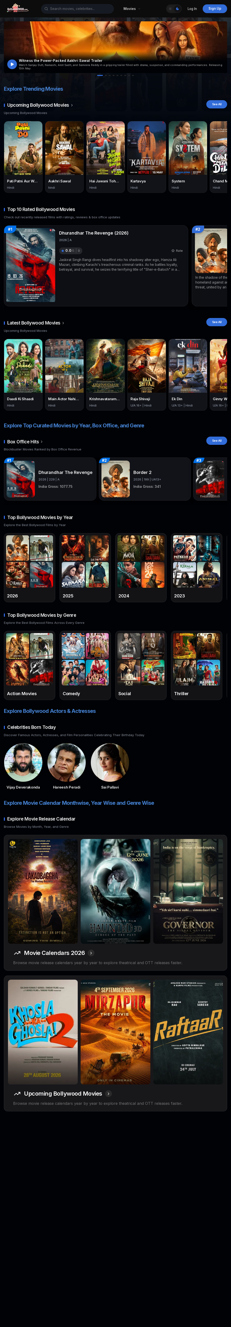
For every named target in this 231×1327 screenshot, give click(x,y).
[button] (115, 47)
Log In (192, 9)
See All (217, 104)
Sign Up (214, 8)
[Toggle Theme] (174, 8)
